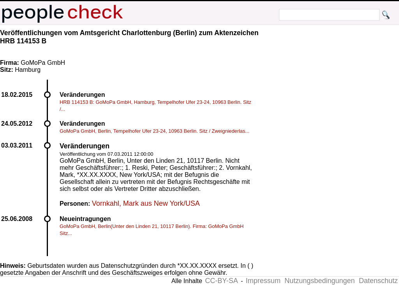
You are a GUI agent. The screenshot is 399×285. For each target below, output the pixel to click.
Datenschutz (378, 281)
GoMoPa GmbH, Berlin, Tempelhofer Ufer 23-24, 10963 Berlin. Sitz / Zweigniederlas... (154, 131)
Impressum (263, 281)
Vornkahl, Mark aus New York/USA (146, 203)
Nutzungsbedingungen (319, 281)
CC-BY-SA (221, 281)
